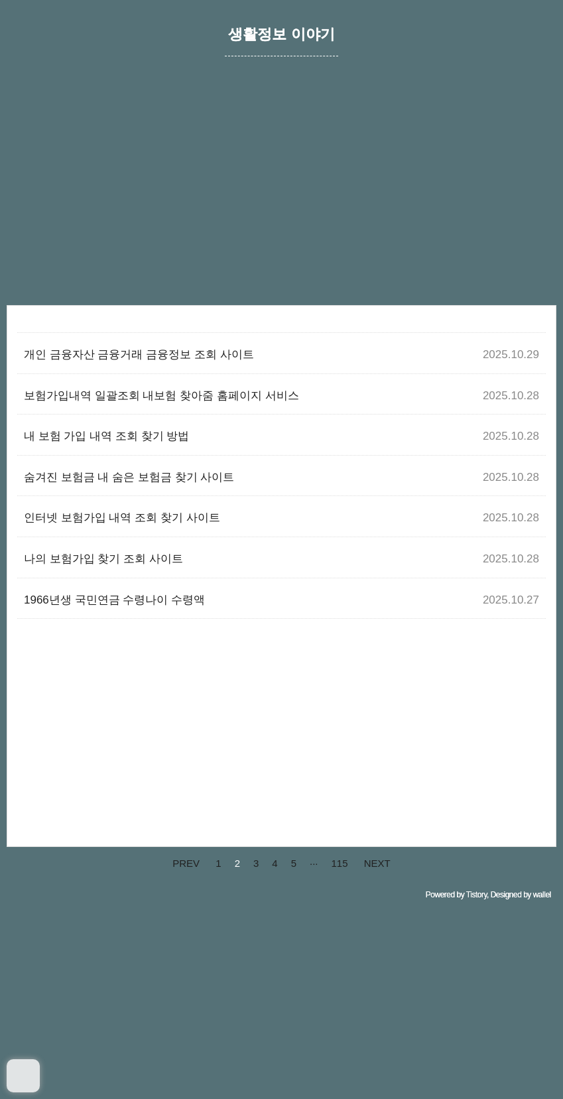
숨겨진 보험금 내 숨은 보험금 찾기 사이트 (129, 477)
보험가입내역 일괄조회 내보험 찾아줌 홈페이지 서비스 (161, 395)
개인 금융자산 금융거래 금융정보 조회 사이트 (139, 354)
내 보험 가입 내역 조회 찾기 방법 (106, 436)
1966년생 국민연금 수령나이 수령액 (114, 600)
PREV (186, 863)
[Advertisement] (281, 196)
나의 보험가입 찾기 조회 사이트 (103, 558)
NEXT (377, 863)
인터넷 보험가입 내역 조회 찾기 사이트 (122, 517)
